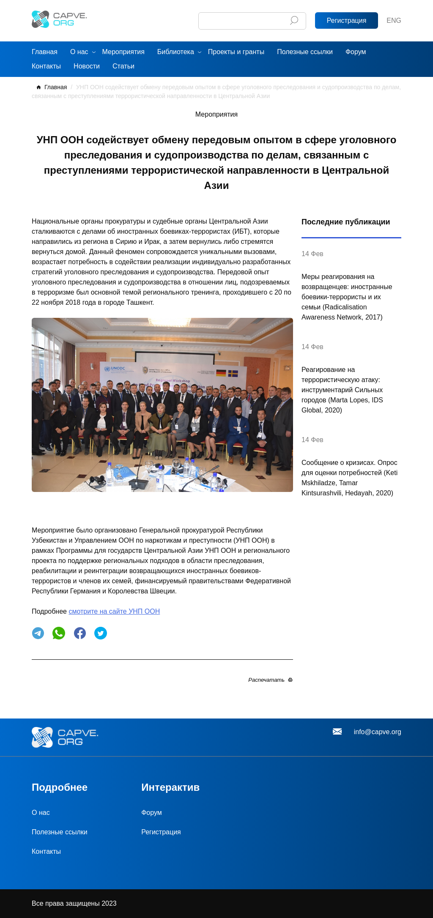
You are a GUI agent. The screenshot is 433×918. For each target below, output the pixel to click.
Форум (355, 51)
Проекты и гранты (236, 51)
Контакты (46, 66)
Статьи (123, 66)
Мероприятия (123, 51)
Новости (87, 66)
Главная (45, 51)
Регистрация (347, 20)
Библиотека (175, 51)
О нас (79, 51)
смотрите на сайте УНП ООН (114, 611)
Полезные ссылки (305, 51)
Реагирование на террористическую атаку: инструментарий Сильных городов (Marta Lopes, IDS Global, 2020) (342, 390)
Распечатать (266, 680)
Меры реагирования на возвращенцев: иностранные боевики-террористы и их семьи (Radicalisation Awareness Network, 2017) (346, 297)
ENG (393, 20)
